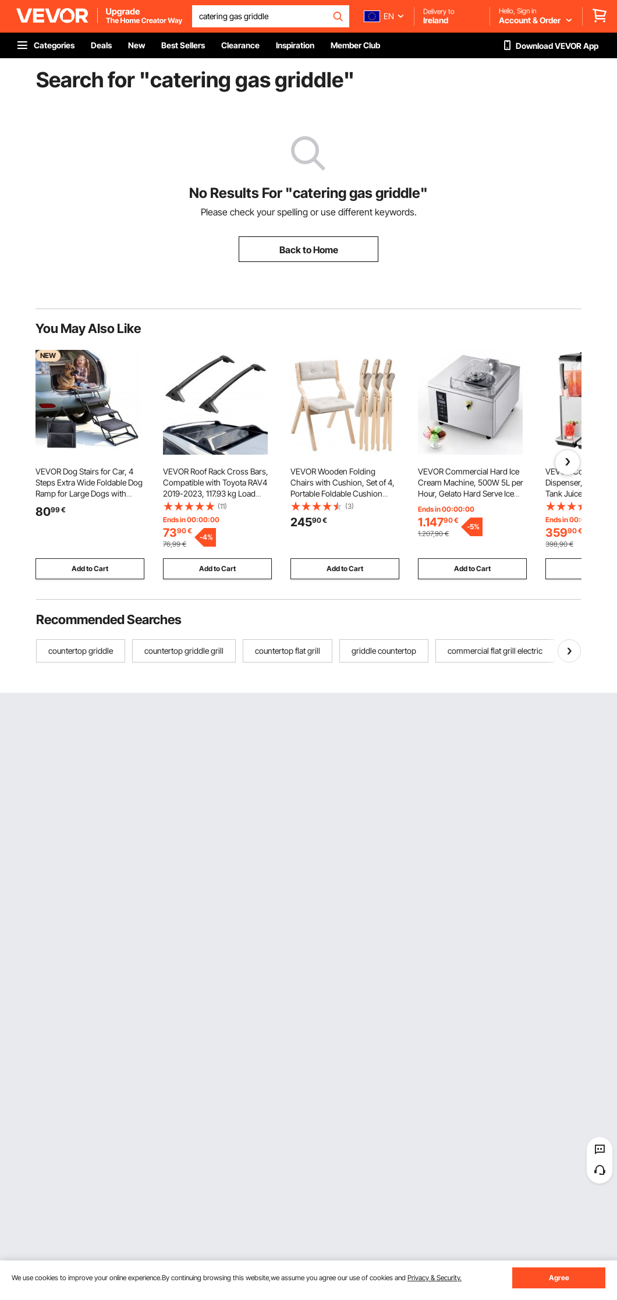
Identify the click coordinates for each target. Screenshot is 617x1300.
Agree (559, 1277)
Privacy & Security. (434, 1277)
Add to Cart (90, 568)
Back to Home (308, 250)
